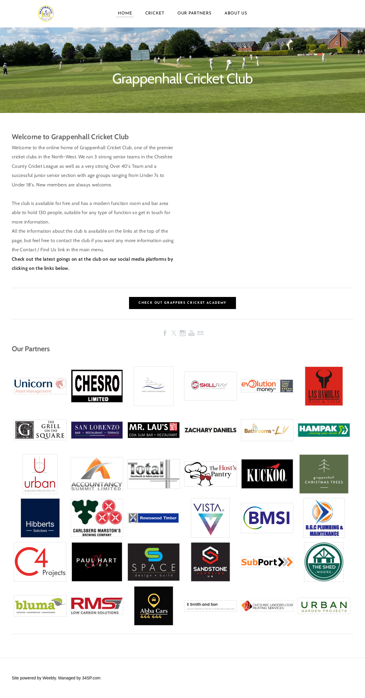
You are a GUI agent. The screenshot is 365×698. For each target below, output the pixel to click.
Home (125, 17)
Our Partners (194, 17)
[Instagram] (183, 333)
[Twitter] (174, 333)
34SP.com (91, 678)
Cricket (154, 17)
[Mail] (200, 333)
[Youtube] (191, 333)
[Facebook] (165, 333)
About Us (235, 17)
